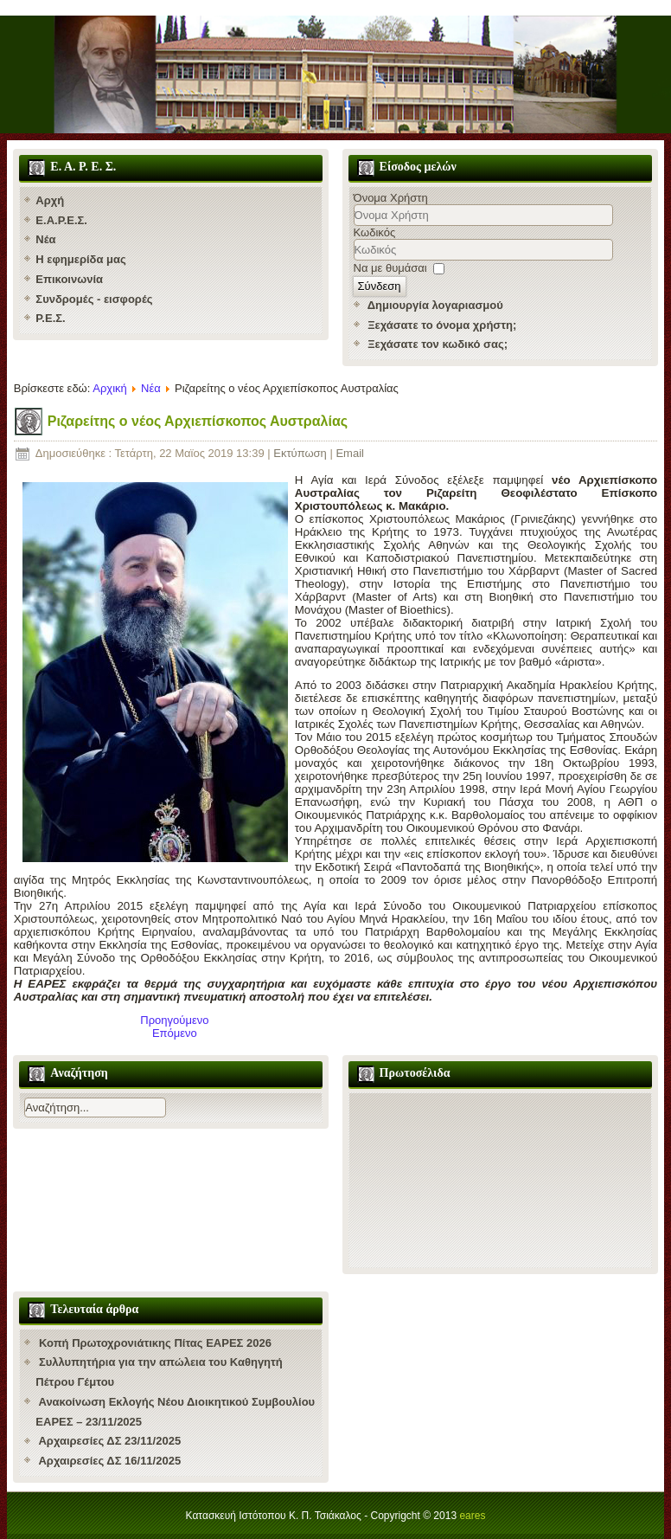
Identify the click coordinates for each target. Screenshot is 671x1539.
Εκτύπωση (301, 453)
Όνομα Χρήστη (391, 197)
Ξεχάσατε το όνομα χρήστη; (441, 325)
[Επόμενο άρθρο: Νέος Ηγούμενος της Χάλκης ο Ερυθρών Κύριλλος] (174, 1033)
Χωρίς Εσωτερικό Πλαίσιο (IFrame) (500, 1180)
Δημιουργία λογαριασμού (435, 305)
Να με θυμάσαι (390, 267)
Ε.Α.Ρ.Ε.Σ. (61, 220)
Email (350, 453)
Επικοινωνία (69, 279)
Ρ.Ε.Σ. (50, 318)
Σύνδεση (379, 286)
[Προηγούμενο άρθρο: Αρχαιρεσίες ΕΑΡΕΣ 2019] (174, 1020)
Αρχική (110, 388)
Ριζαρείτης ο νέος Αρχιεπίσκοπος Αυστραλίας (198, 421)
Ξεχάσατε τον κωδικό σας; (437, 344)
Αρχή (49, 200)
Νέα (45, 239)
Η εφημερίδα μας (80, 259)
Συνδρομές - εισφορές (93, 299)
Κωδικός (375, 232)
